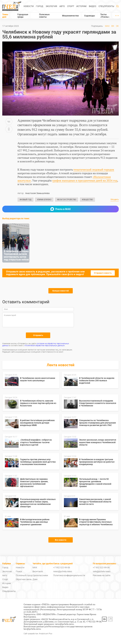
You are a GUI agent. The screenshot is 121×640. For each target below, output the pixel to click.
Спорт (70, 6)
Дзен (35, 579)
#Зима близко (44, 200)
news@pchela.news (62, 571)
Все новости (60, 540)
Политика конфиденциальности (69, 575)
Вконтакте (38, 571)
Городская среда (22, 15)
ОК (117, 26)
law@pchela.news (32, 628)
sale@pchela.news (101, 571)
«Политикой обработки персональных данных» (44, 345)
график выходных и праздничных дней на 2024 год (84, 180)
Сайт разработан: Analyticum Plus (38, 634)
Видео (92, 6)
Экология (51, 6)
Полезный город (24, 575)
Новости (29, 6)
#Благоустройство (66, 200)
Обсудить (114, 200)
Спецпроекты (106, 6)
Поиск (19, 571)
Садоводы (89, 15)
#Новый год (25, 200)
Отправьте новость (103, 273)
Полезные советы (44, 15)
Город (39, 6)
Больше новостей (61, 291)
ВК (112, 26)
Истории (81, 6)
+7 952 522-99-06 (61, 567)
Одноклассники (40, 575)
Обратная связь (24, 579)
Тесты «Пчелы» (104, 15)
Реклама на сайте (101, 575)
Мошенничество (70, 15)
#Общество (87, 200)
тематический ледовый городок (93, 169)
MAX (107, 26)
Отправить (38, 335)
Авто (62, 6)
